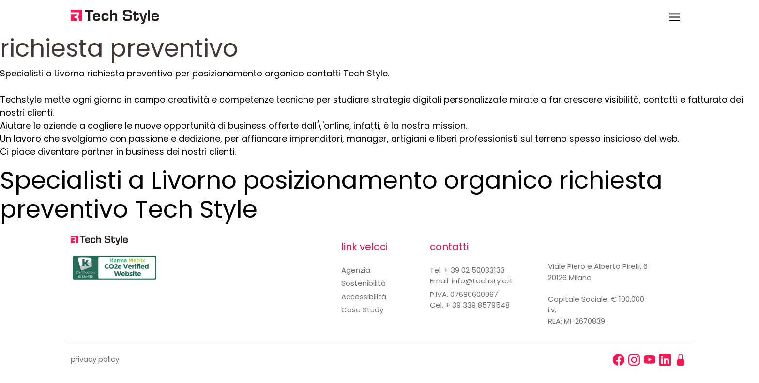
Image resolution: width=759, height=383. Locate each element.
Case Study (362, 310)
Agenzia (355, 270)
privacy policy (95, 359)
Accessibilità (363, 297)
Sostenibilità (363, 283)
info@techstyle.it (482, 281)
